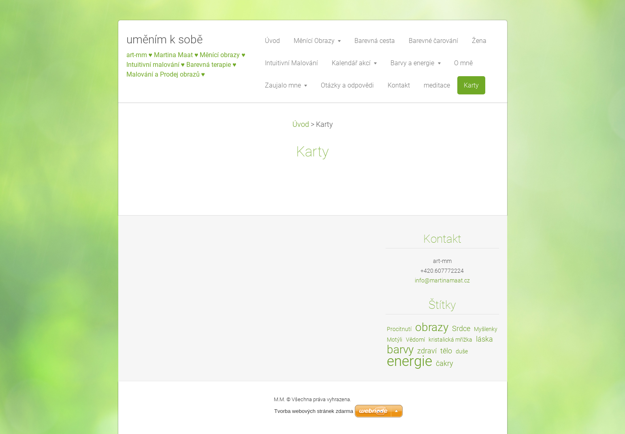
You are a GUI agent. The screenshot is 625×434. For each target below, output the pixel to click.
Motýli (394, 339)
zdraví (427, 350)
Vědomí (415, 339)
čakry (444, 363)
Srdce (461, 328)
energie (409, 361)
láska (484, 339)
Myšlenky (485, 329)
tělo (446, 350)
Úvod (300, 124)
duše (462, 351)
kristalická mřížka (450, 339)
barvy (400, 349)
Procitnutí (399, 329)
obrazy (431, 327)
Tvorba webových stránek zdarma (313, 411)
